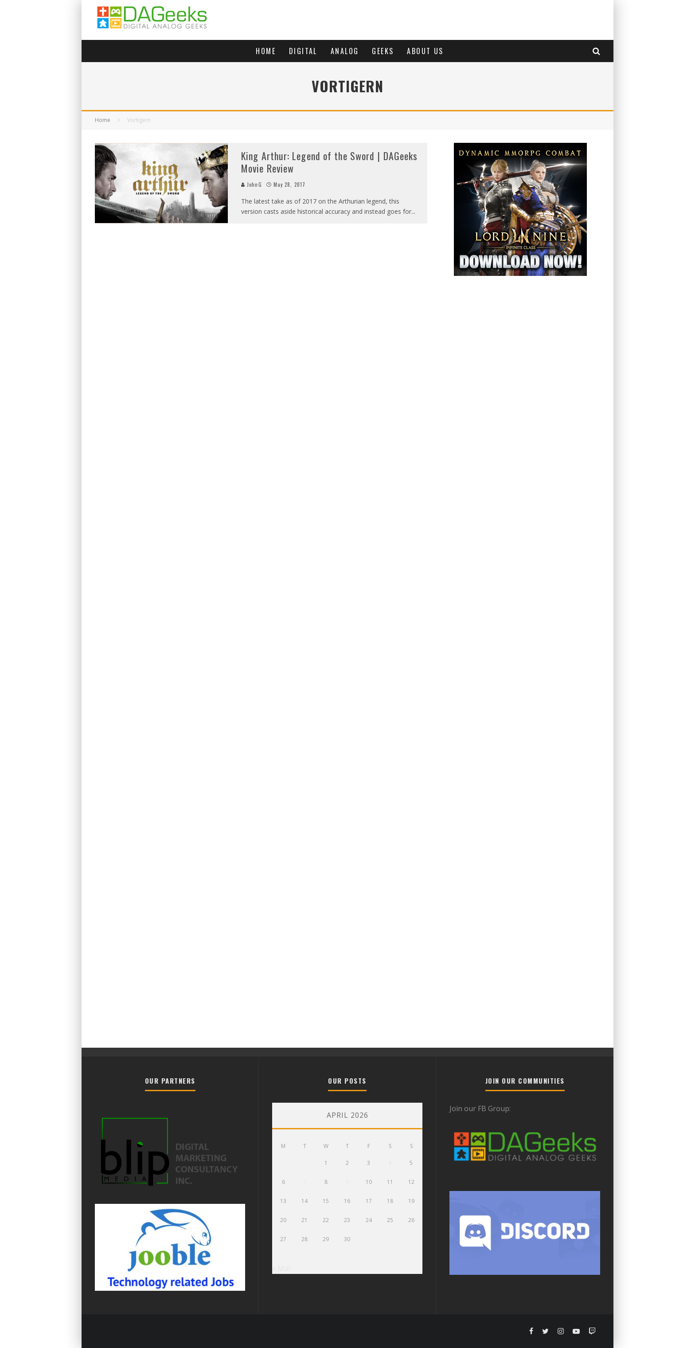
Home (266, 51)
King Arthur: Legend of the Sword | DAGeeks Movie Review (329, 162)
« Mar (281, 1268)
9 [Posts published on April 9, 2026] (347, 1182)
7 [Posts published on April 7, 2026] (304, 1182)
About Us (425, 51)
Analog (345, 51)
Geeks (383, 51)
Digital (303, 51)
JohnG (251, 184)
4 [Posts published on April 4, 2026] (389, 1163)
